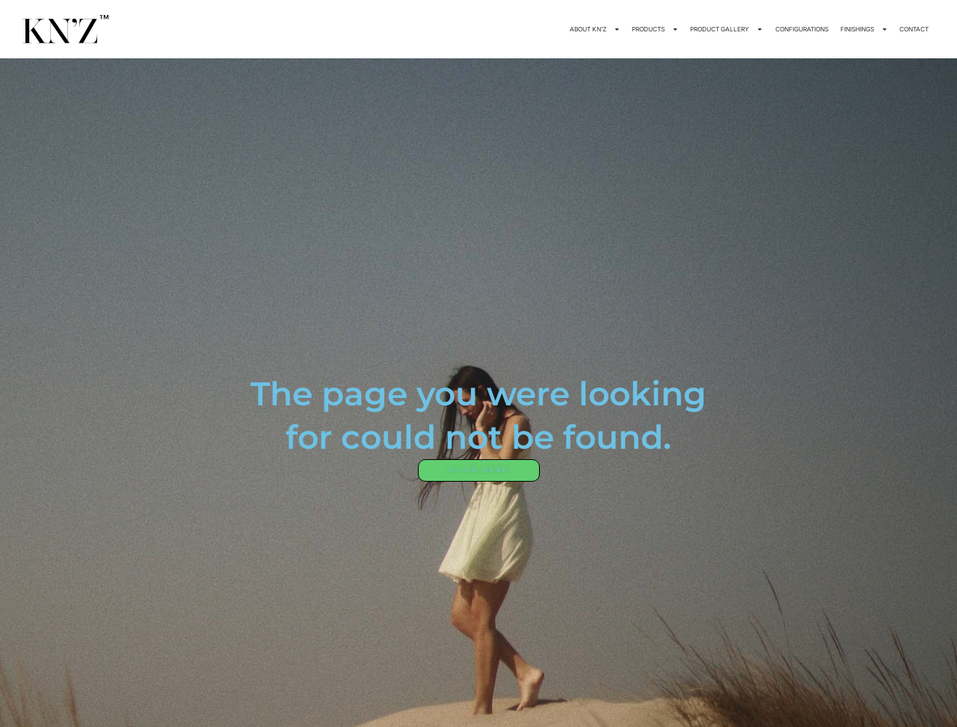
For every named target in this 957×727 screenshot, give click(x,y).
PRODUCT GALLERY (726, 29)
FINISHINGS (863, 29)
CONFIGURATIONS (801, 29)
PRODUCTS (655, 29)
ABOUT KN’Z (595, 29)
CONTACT (914, 29)
